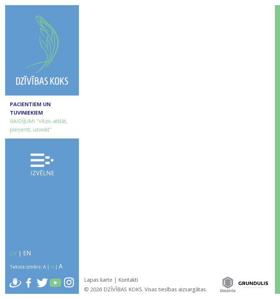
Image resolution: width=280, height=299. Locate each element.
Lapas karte (98, 279)
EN (27, 253)
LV (13, 253)
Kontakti (128, 279)
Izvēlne (42, 165)
